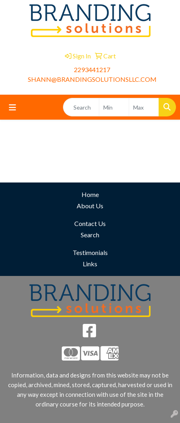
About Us (90, 205)
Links (90, 263)
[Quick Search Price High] (144, 107)
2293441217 (92, 69)
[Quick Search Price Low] (114, 107)
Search (90, 234)
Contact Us (90, 223)
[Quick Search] (81, 107)
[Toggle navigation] (12, 107)
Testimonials (90, 252)
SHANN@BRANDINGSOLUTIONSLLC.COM (92, 79)
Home (90, 194)
